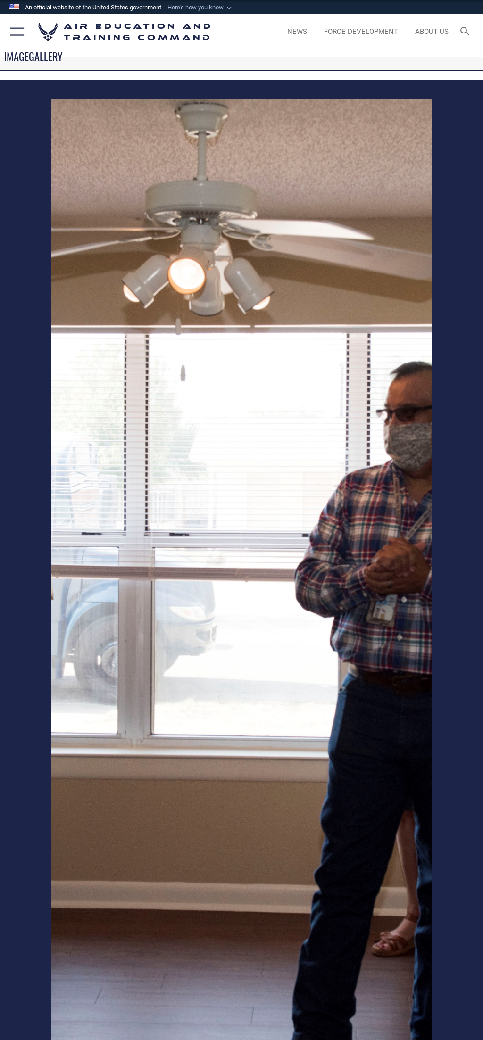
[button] (200, 7)
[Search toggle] (467, 31)
